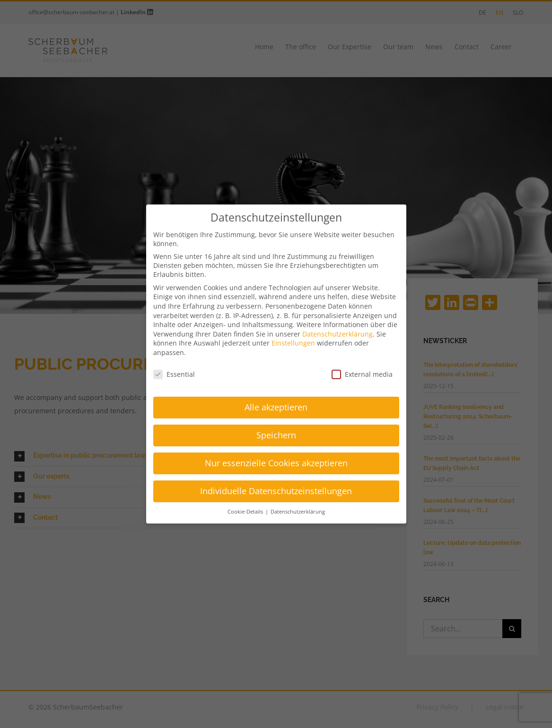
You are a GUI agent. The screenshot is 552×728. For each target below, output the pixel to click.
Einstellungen (293, 342)
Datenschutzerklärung (337, 333)
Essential (174, 374)
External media (362, 374)
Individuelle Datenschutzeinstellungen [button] (276, 491)
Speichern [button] (276, 435)
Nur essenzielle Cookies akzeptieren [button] (276, 463)
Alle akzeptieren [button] (276, 407)
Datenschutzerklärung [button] (298, 511)
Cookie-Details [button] (246, 511)
